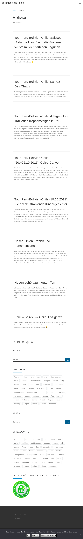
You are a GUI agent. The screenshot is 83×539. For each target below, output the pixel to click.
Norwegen (18, 396)
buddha (25, 381)
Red (52, 396)
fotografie (46, 384)
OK (28, 535)
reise (59, 396)
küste (58, 388)
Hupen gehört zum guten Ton (34, 282)
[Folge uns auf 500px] (27, 342)
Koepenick (41, 388)
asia (38, 377)
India (16, 388)
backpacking (56, 377)
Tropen (26, 404)
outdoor (36, 396)
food (31, 384)
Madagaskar (32, 392)
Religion (25, 400)
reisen (16, 400)
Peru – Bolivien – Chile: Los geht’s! (38, 317)
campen (47, 381)
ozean (45, 396)
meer (42, 392)
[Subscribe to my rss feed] (14, 342)
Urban (34, 404)
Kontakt (17, 518)
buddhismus (36, 381)
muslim (62, 392)
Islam (31, 388)
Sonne (34, 400)
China (55, 381)
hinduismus (58, 384)
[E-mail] (18, 342)
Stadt (42, 400)
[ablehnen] (80, 534)
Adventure (29, 377)
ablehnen (35, 535)
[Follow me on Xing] (23, 342)
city (62, 381)
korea (51, 388)
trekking (17, 404)
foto (37, 384)
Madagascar (19, 392)
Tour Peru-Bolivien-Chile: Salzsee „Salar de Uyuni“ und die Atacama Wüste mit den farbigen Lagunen (38, 42)
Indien (23, 388)
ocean (27, 396)
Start (14, 10)
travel (58, 400)
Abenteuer (18, 377)
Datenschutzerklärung (22, 515)
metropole (51, 392)
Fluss (24, 384)
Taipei (50, 400)
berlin (16, 381)
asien (46, 377)
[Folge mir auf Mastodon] (32, 342)
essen (16, 384)
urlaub (43, 404)
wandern (52, 404)
